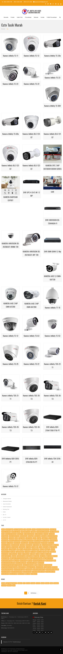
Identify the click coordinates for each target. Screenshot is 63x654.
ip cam (34, 538)
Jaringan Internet (7, 498)
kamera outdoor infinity (21, 562)
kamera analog (24, 542)
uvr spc (3, 547)
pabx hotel (55, 556)
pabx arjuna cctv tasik (48, 558)
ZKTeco (28, 583)
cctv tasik (43, 553)
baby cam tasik (21, 573)
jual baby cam (34, 573)
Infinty (13, 585)
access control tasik (6, 571)
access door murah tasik (16, 571)
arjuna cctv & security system (8, 562)
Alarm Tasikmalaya (54, 531)
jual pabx (14, 556)
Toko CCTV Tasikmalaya (12, 651)
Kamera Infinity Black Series (43, 529)
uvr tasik (33, 547)
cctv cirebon (51, 533)
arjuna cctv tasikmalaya (28, 565)
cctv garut (13, 551)
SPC (24, 583)
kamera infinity (5, 540)
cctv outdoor (48, 553)
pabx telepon (36, 556)
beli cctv (42, 549)
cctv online (8, 547)
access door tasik (27, 571)
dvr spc (40, 547)
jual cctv (53, 549)
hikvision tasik (29, 545)
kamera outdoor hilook (14, 536)
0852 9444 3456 (18, 1)
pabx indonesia (23, 560)
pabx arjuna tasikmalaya (7, 560)
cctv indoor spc (27, 549)
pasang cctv (47, 549)
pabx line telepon (5, 558)
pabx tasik (30, 560)
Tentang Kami (4, 650)
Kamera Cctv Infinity (6, 531)
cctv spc (21, 549)
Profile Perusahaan (52, 17)
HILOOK (38, 583)
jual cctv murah (39, 567)
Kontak (42, 17)
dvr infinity (32, 553)
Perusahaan (28, 17)
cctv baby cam (5, 549)
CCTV (4, 520)
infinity (36, 565)
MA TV (4, 514)
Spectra (42, 583)
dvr (40, 545)
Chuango (33, 583)
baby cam (27, 573)
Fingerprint (33, 531)
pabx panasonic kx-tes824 (39, 560)
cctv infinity (40, 565)
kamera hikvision (15, 545)
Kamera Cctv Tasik (16, 531)
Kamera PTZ (20, 533)
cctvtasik (44, 551)
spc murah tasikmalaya (47, 545)
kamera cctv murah (6, 545)
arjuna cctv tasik (13, 573)
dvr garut (39, 538)
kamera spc (45, 547)
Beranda (6, 17)
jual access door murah (19, 569)
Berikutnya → (34, 593)
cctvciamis (22, 545)
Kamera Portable (9, 529)
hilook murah (37, 536)
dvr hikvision (36, 545)
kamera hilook (5, 538)
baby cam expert (53, 547)
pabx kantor (49, 556)
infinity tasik (52, 551)
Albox (51, 583)
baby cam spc (41, 562)
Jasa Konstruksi (7, 504)
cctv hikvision (44, 542)
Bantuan (36, 17)
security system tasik (50, 571)
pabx (55, 560)
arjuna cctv (39, 551)
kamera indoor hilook (52, 536)
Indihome (29, 529)
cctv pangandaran (20, 551)
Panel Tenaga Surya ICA (11, 583)
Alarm (3, 533)
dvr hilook (46, 533)
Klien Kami (10, 650)
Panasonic (56, 583)
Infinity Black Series (25, 531)
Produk (12, 17)
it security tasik (29, 569)
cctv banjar (27, 551)
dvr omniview (10, 542)
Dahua (3, 583)
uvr (37, 547)
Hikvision (9, 585)
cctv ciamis (33, 551)
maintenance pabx (21, 556)
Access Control (6, 517)
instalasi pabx (29, 556)
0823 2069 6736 (8, 1)
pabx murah (16, 560)
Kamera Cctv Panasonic (10, 533)
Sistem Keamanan (7, 506)
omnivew (4, 542)
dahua (3, 529)
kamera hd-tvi (17, 542)
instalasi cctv (45, 538)
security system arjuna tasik (52, 569)
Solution (47, 583)
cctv (48, 551)
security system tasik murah (38, 571)
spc (18, 549)
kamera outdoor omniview (27, 540)
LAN (25, 529)
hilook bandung (23, 536)
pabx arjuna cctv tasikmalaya (35, 558)
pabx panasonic (49, 560)
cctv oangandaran (53, 538)
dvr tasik (37, 553)
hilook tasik (44, 536)
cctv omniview (45, 540)
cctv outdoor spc (12, 549)
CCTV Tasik (21, 650)
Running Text (6, 509)
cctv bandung (22, 547)
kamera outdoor (37, 540)
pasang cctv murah (31, 567)
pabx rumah (42, 556)
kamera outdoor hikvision (34, 542)
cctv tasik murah (47, 567)
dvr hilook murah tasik (29, 533)
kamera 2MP (53, 529)
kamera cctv (51, 542)
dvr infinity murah (13, 553)
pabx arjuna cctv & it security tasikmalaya (19, 558)
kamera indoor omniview (14, 540)
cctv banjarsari (5, 536)
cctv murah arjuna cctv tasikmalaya (9, 567)
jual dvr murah (5, 553)
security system (5, 573)
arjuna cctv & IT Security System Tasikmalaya (12, 565)
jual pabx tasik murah (6, 556)
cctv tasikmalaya (48, 565)
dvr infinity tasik (25, 553)
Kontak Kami (39, 603)
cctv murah (54, 567)
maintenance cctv (6, 551)
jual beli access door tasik (7, 569)
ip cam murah (29, 538)
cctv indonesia (15, 547)
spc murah (56, 545)
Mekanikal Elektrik (7, 501)
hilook (16, 538)
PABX (4, 512)
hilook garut (30, 536)
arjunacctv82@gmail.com (40, 1)
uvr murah (28, 547)
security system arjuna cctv (39, 569)
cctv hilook (11, 538)
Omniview (4, 585)
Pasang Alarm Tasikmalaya (43, 531)
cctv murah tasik (35, 549)
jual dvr (19, 553)
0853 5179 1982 (28, 1)
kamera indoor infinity (32, 562)
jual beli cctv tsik (22, 567)
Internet (33, 529)
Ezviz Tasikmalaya (18, 529)
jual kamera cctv (53, 540)
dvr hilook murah (39, 533)
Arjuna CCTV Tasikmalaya (12, 642)
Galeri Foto (20, 17)
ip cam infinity (22, 538)
